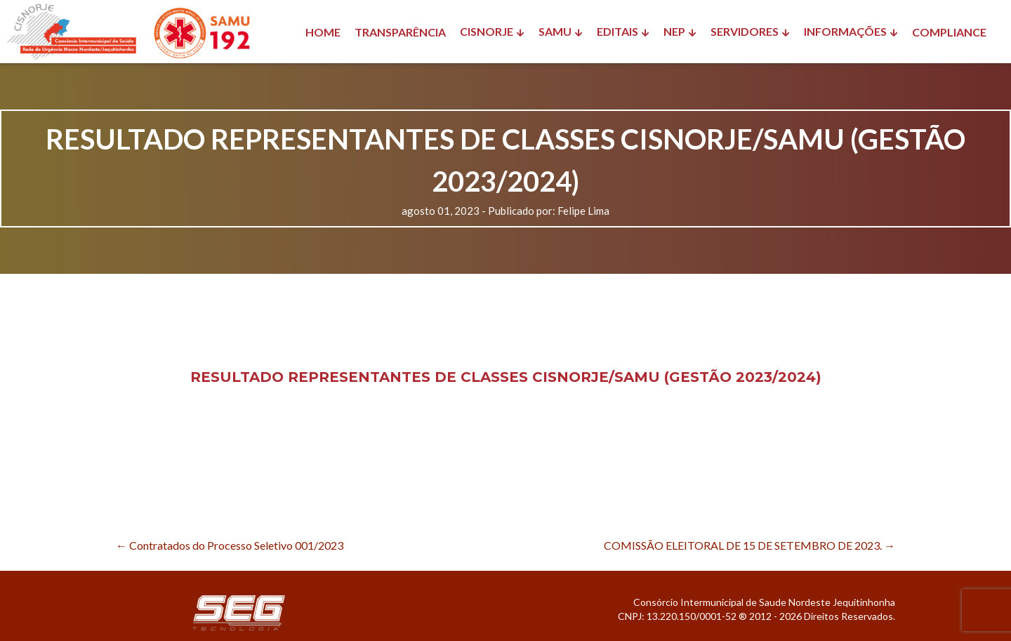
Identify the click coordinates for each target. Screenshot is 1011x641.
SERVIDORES (745, 31)
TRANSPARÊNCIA (400, 32)
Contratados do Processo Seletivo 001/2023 (229, 545)
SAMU (554, 31)
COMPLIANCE (949, 32)
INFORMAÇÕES (845, 31)
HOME (323, 32)
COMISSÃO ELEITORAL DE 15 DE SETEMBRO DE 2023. (749, 545)
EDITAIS (617, 31)
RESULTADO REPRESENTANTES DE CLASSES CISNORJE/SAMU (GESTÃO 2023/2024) (505, 377)
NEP (674, 31)
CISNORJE (486, 31)
